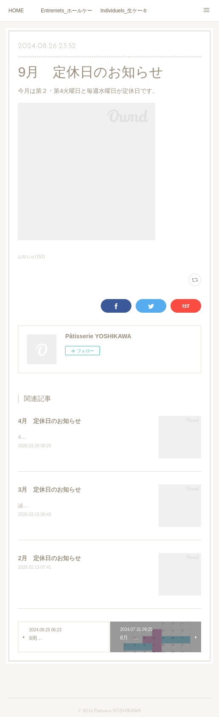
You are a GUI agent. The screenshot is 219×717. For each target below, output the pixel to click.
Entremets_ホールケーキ (66, 11)
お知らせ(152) (31, 256)
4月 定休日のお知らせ (49, 421)
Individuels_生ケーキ (124, 11)
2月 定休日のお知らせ (49, 559)
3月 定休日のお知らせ (49, 490)
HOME (16, 11)
